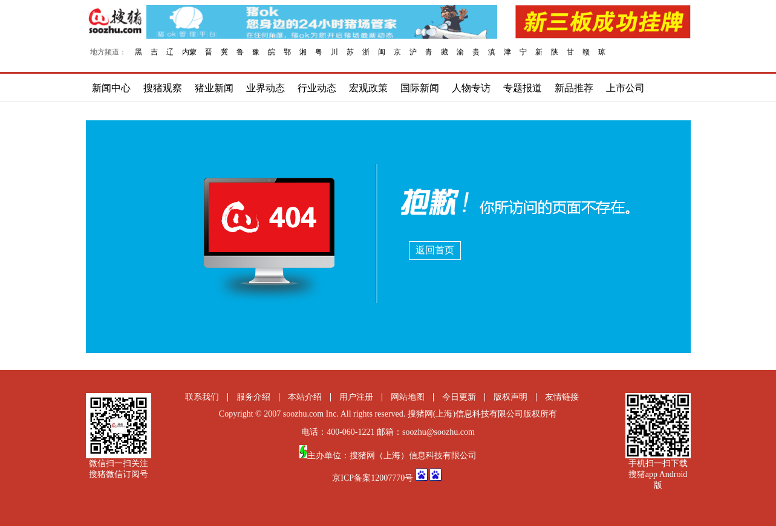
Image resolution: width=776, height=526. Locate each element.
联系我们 (202, 396)
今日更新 (459, 396)
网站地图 (408, 396)
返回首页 (435, 250)
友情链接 (562, 396)
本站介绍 (305, 396)
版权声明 (510, 396)
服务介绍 (253, 396)
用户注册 (356, 396)
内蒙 (189, 52)
